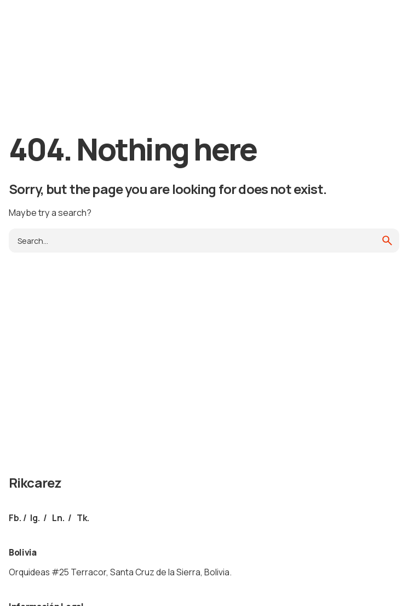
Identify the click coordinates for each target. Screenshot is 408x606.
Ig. (35, 518)
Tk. (83, 518)
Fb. (15, 518)
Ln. (58, 518)
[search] (387, 240)
